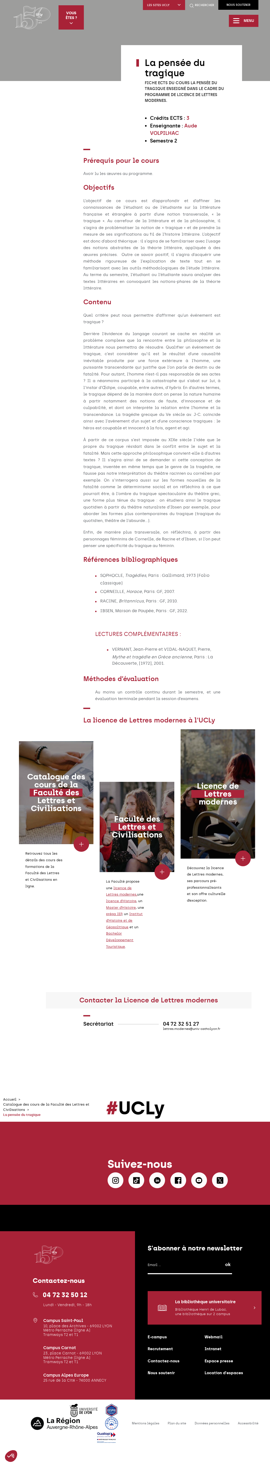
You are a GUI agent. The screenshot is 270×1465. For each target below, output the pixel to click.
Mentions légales (145, 1423)
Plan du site (177, 1423)
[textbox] (187, 130)
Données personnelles (212, 1423)
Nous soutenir (238, 5)
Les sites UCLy (164, 5)
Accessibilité (248, 1423)
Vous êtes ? (71, 18)
